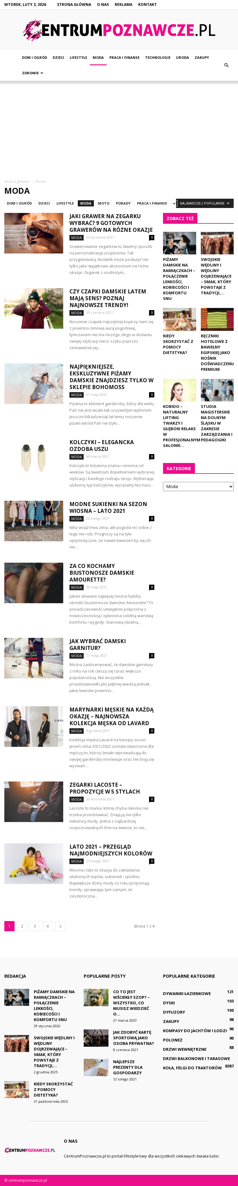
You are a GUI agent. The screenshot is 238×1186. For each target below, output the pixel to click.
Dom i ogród (34, 57)
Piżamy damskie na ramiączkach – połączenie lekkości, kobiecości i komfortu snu (179, 279)
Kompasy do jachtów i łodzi (195, 1030)
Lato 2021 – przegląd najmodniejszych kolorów (110, 850)
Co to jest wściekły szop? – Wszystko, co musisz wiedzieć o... (131, 1003)
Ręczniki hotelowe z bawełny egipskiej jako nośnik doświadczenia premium (218, 352)
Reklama (123, 4)
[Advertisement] (119, 127)
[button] (226, 65)
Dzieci (58, 57)
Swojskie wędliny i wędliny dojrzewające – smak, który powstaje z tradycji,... (216, 276)
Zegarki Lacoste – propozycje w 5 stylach (104, 788)
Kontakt (147, 4)
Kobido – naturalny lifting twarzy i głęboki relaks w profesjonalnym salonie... (181, 426)
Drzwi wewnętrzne (184, 1049)
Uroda (182, 57)
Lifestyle (78, 57)
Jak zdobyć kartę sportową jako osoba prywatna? (133, 1037)
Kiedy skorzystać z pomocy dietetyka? (178, 344)
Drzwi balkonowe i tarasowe (196, 1058)
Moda (98, 57)
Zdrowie (32, 73)
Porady (123, 203)
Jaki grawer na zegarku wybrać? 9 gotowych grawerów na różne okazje (111, 223)
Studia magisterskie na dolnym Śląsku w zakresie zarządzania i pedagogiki (216, 423)
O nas (103, 4)
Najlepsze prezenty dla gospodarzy (128, 1067)
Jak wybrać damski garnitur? (97, 644)
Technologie (157, 57)
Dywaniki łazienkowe (187, 993)
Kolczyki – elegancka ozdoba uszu (101, 445)
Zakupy (202, 57)
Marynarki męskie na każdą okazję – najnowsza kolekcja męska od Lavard (111, 716)
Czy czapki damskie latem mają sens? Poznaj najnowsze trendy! (107, 298)
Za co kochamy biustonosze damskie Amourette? (101, 572)
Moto (103, 203)
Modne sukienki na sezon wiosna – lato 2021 (108, 507)
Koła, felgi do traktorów (192, 1068)
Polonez (173, 1040)
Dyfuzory (174, 1012)
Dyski (169, 1003)
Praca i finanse (124, 57)
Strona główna (74, 4)
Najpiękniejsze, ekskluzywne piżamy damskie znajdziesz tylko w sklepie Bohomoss (111, 377)
